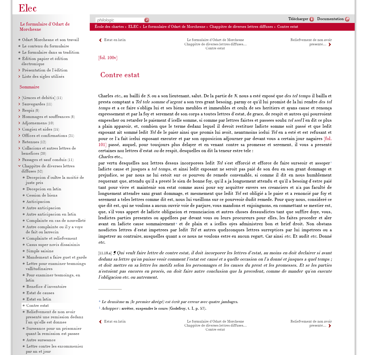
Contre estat (287, 27)
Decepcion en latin (43, 189)
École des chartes (109, 27)
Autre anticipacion (43, 208)
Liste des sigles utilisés (43, 77)
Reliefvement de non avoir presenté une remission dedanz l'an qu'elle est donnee (54, 317)
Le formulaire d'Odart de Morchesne (174, 27)
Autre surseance (41, 340)
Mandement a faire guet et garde (56, 257)
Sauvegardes (37, 104)
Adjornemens (38, 123)
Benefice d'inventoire (46, 287)
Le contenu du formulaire (45, 46)
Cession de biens (41, 195)
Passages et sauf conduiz (47, 160)
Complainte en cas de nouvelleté (56, 221)
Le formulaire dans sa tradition (50, 53)
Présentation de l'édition (45, 70)
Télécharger (298, 19)
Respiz (30, 110)
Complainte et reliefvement (51, 238)
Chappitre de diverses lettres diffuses (241, 27)
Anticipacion (38, 202)
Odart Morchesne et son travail (50, 40)
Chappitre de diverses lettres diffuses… (215, 44)
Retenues (34, 142)
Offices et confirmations (48, 136)
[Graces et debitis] (42, 98)
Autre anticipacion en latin (51, 214)
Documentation (330, 19)
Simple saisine (40, 251)
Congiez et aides (40, 129)
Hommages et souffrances (48, 117)
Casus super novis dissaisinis (53, 245)
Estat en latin (115, 40)
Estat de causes (40, 293)
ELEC (133, 27)
